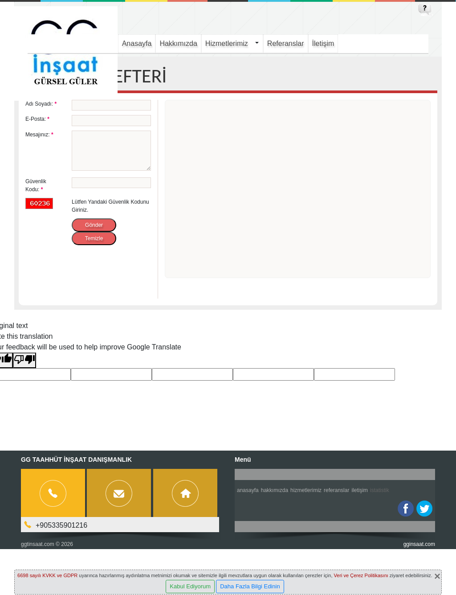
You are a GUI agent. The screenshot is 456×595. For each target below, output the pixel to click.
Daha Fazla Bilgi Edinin (250, 586)
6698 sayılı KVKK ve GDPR (47, 575)
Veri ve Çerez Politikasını (361, 575)
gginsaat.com (419, 544)
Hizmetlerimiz (226, 43)
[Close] (437, 576)
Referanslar (285, 43)
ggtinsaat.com (37, 544)
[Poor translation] (24, 360)
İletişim (323, 43)
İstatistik (379, 490)
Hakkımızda (178, 43)
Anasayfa (137, 43)
